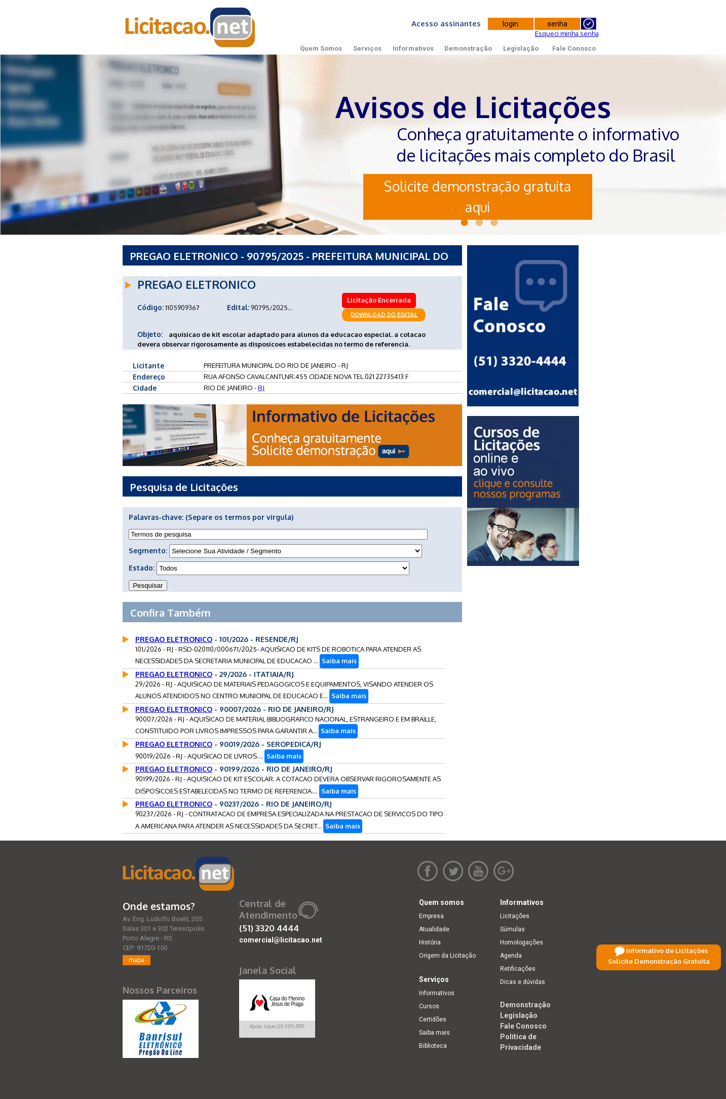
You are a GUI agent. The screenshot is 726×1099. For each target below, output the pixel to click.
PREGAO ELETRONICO (173, 639)
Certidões (432, 1019)
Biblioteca (433, 1045)
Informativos (413, 48)
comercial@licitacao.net (280, 940)
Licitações (514, 916)
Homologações (521, 942)
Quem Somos (321, 48)
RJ (261, 388)
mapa (136, 960)
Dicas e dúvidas (522, 982)
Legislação (521, 48)
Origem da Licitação (447, 955)
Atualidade (434, 929)
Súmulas (512, 929)
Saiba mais (339, 661)
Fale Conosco (574, 48)
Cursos (429, 1006)
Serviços (367, 48)
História (430, 942)
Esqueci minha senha (567, 33)
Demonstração (468, 48)
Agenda (511, 955)
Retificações (518, 968)
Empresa (431, 916)
